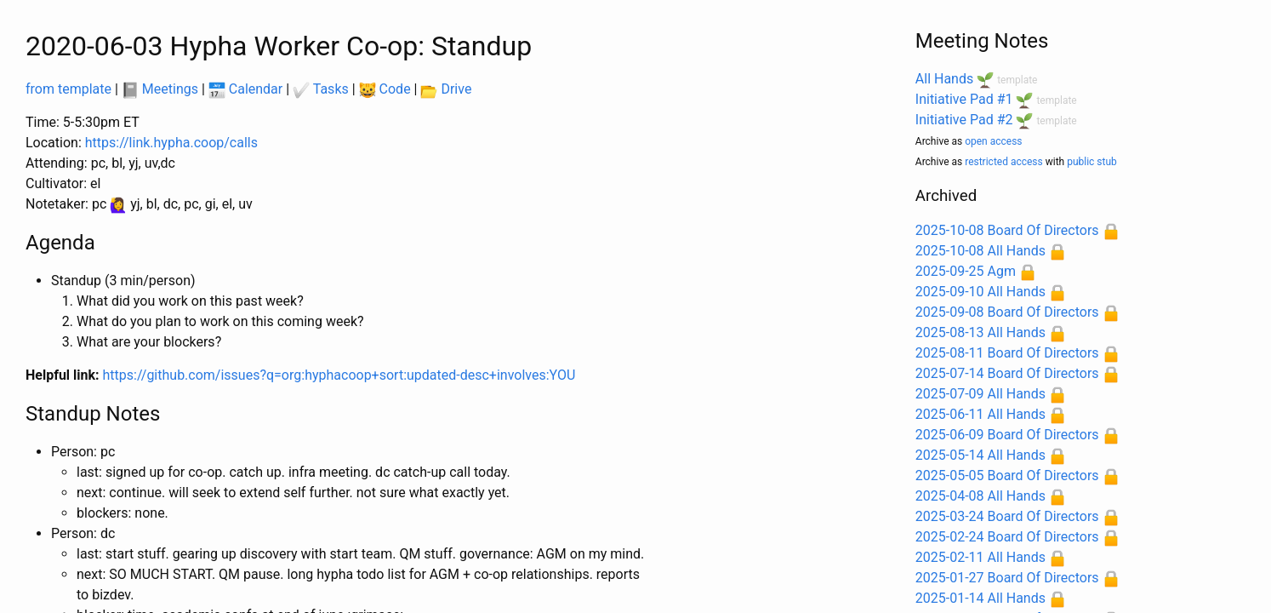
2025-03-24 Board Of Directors (1007, 516)
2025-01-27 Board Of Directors (1007, 578)
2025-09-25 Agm (965, 271)
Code (385, 89)
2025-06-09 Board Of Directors (1007, 435)
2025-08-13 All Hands (980, 332)
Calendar (245, 89)
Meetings (160, 89)
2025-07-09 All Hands (980, 394)
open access (993, 141)
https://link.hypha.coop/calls (171, 143)
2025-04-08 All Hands (980, 496)
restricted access (1004, 162)
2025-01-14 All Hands (980, 598)
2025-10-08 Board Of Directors (1007, 230)
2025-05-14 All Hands (980, 455)
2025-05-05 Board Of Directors (1007, 475)
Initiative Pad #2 (964, 120)
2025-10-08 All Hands (980, 251)
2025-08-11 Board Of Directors (1007, 353)
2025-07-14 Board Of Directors (1007, 373)
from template (68, 89)
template (1017, 80)
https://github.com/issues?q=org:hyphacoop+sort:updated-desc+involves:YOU (339, 375)
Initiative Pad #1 (964, 99)
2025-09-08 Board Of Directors (1007, 312)
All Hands (944, 79)
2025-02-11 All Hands (980, 557)
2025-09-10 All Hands (980, 292)
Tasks (321, 89)
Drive (445, 89)
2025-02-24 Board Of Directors (1007, 537)
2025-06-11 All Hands (980, 414)
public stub (1092, 162)
